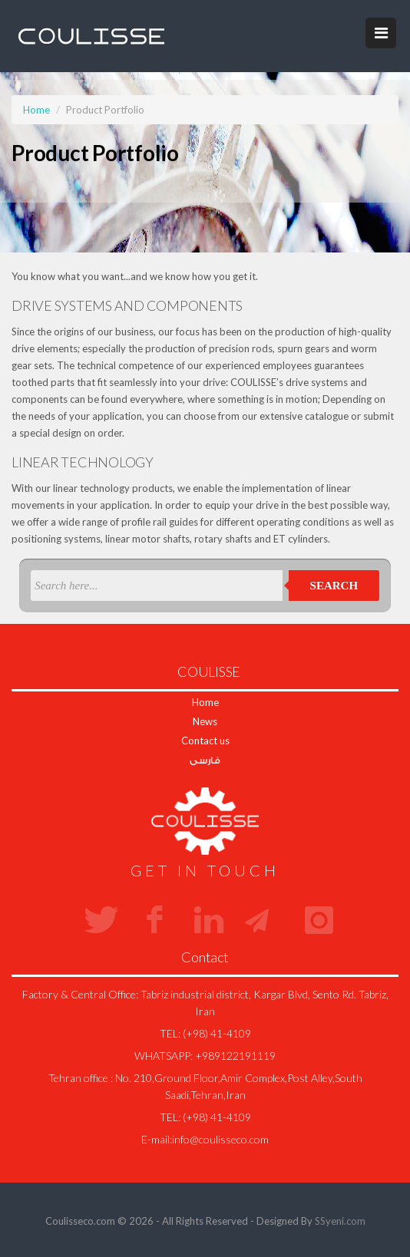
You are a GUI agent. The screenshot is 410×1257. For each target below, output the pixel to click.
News (205, 721)
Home (36, 110)
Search (334, 585)
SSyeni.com (340, 1221)
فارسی (205, 760)
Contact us (205, 740)
